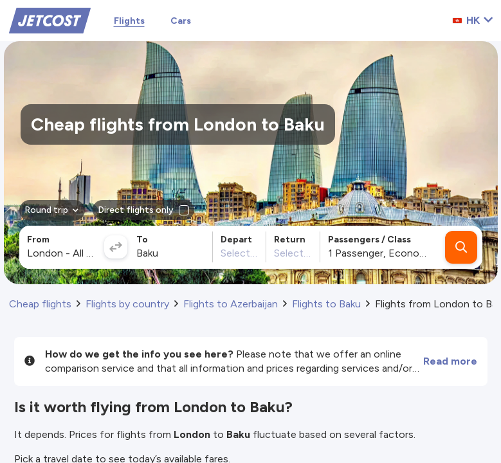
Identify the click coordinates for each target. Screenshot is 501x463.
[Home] (50, 20)
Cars (180, 20)
